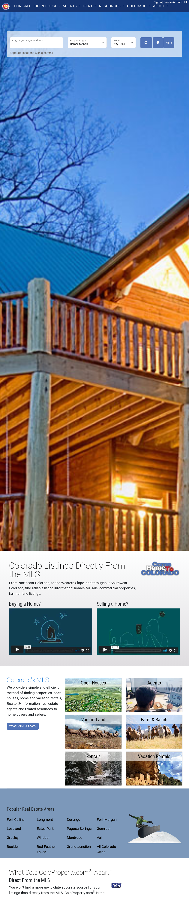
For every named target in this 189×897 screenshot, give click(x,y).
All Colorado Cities (106, 849)
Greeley (13, 837)
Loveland (14, 828)
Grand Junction (79, 846)
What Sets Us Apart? (22, 726)
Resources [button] (110, 6)
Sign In (158, 2)
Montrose (74, 837)
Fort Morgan (107, 819)
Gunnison (104, 828)
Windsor (43, 837)
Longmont (45, 819)
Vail (99, 837)
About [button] (159, 6)
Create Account (173, 2)
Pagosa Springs (79, 828)
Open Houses (47, 6)
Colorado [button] (137, 6)
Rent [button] (88, 6)
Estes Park (45, 828)
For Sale (23, 6)
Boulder (13, 846)
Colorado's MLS (28, 680)
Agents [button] (70, 6)
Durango (73, 819)
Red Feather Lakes (46, 849)
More (169, 42)
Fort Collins (16, 819)
